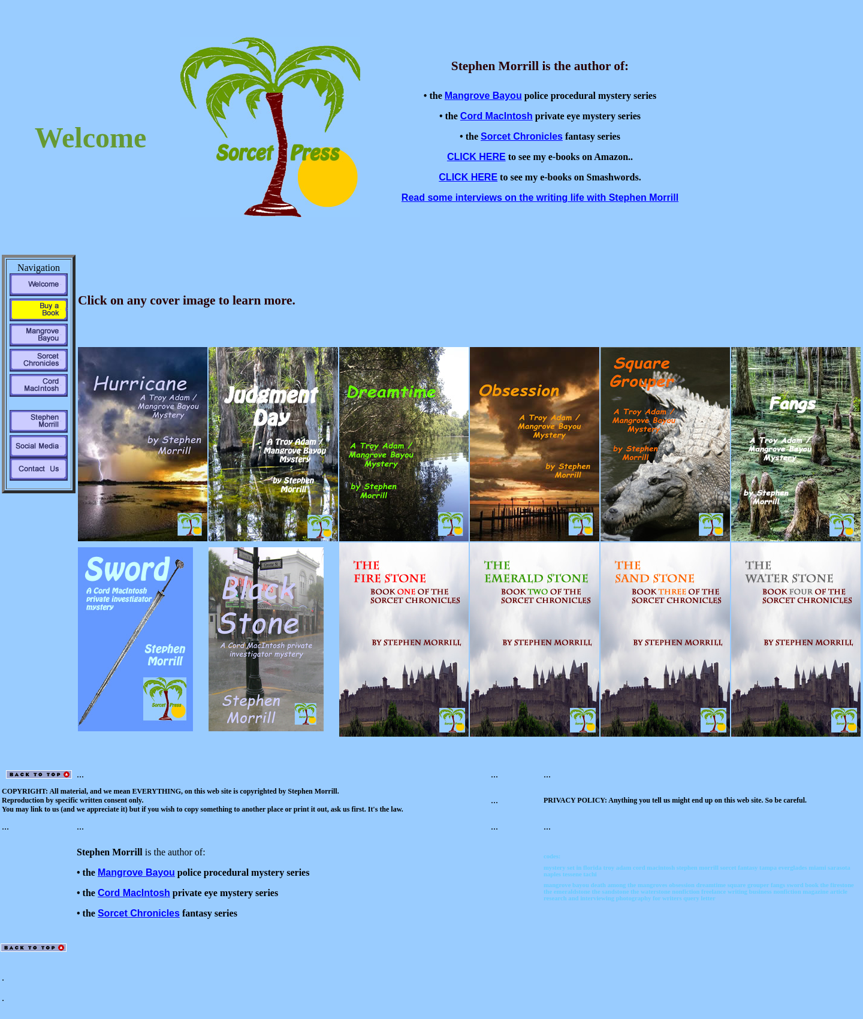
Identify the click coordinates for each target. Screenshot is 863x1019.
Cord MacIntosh (496, 116)
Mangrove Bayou (483, 96)
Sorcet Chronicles (522, 136)
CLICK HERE (476, 157)
